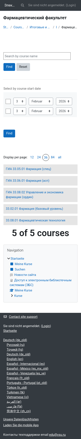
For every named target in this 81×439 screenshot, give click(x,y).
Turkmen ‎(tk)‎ (16, 392)
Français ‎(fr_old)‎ (18, 378)
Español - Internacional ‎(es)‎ (26, 364)
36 (46, 157)
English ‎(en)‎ (15, 359)
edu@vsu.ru (57, 435)
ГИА (56, 27)
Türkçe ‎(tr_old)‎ (17, 388)
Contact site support (20, 317)
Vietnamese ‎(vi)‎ (18, 397)
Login (71, 5)
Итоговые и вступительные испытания (40, 27)
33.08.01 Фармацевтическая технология (35, 220)
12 (32, 157)
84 (52, 157)
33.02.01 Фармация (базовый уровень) (34, 209)
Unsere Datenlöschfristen (21, 419)
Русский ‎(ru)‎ (16, 345)
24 (39, 157)
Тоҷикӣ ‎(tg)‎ (15, 350)
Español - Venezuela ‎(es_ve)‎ (26, 373)
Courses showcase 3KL (19, 27)
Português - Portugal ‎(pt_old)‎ (27, 383)
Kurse (18, 296)
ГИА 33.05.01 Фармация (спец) (28, 169)
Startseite (6, 27)
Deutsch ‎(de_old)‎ (15, 340)
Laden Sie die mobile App (21, 425)
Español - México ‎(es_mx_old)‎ (27, 369)
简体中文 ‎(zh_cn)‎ (19, 411)
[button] (22, 5)
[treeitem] (40, 277)
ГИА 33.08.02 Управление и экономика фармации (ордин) (34, 194)
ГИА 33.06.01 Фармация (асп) (27, 181)
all (59, 157)
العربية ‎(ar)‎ (14, 402)
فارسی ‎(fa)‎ (14, 406)
